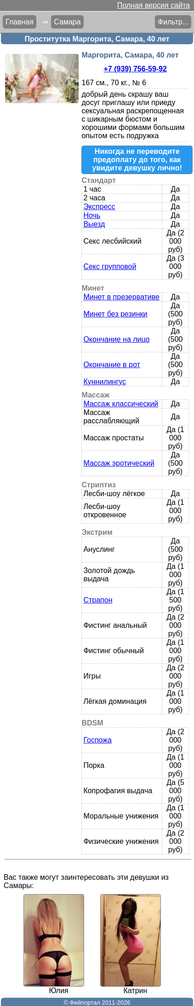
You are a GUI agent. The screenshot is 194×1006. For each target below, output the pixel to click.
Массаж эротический (118, 463)
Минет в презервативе (121, 297)
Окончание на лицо (116, 339)
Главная (20, 22)
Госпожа (97, 740)
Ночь (91, 215)
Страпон (97, 600)
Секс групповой (109, 266)
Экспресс (99, 207)
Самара (67, 22)
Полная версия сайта (153, 5)
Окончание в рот (111, 364)
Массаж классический (120, 404)
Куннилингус (104, 382)
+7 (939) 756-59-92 (134, 69)
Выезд (94, 224)
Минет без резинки (115, 314)
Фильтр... (173, 22)
